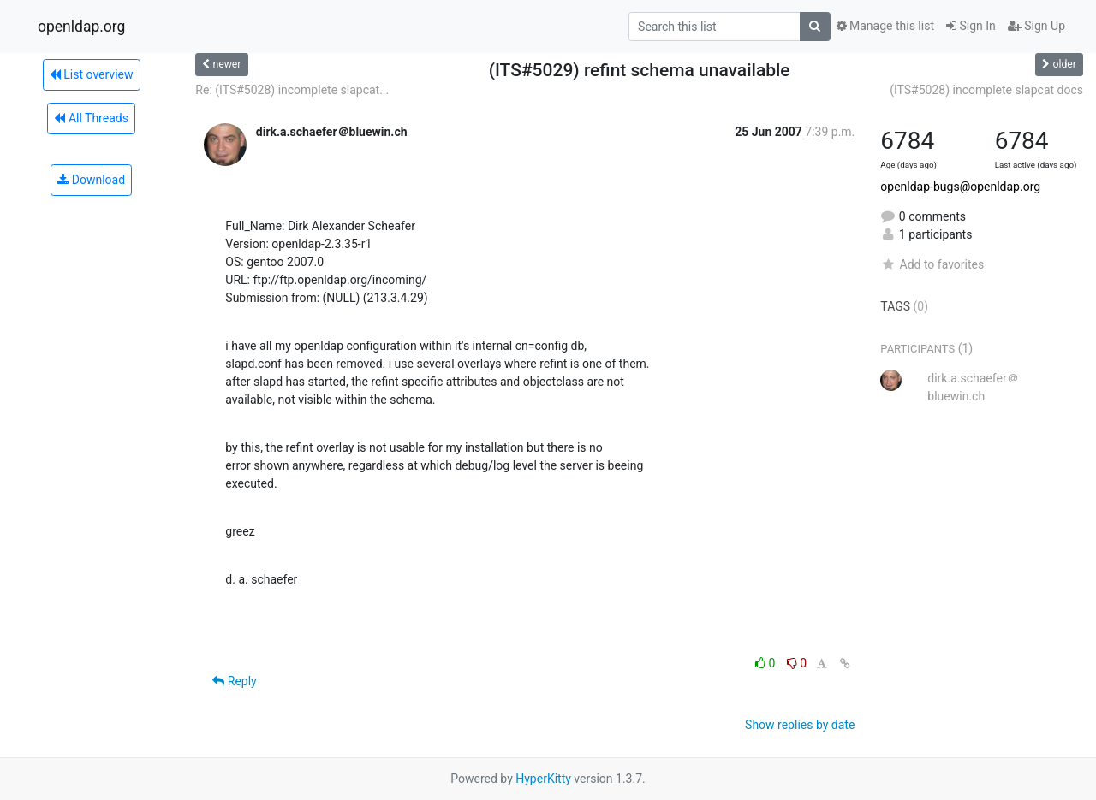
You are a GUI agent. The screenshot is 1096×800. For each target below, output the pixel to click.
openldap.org (81, 26)
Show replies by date (800, 725)
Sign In (971, 26)
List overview (92, 74)
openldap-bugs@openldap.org (960, 186)
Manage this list (885, 26)
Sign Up (1036, 26)
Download (91, 180)
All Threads (91, 118)
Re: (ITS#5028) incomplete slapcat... (292, 90)
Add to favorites (932, 264)
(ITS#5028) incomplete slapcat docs (986, 90)
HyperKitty (543, 778)
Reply (234, 681)
